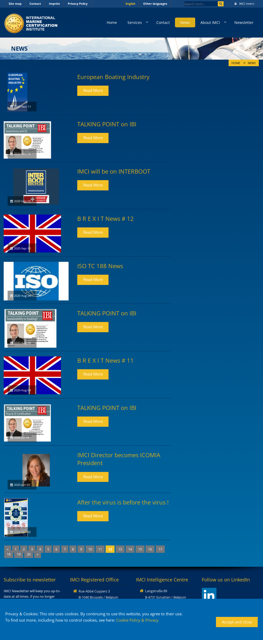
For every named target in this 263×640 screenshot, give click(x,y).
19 (18, 554)
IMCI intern (244, 4)
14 (130, 549)
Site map (15, 4)
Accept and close (237, 622)
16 (150, 549)
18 (9, 554)
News (185, 22)
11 (100, 549)
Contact (35, 4)
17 (160, 549)
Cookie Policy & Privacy (137, 620)
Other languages (155, 4)
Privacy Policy (77, 4)
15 (140, 549)
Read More (93, 90)
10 (90, 549)
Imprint (54, 4)
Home (112, 22)
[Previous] (7, 549)
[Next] (37, 554)
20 (28, 554)
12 (110, 549)
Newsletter (244, 22)
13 (120, 549)
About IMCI (210, 22)
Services (134, 22)
